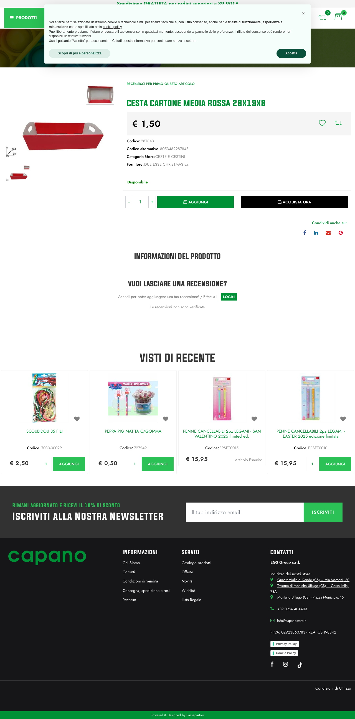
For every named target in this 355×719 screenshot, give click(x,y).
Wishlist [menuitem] (188, 590)
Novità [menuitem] (187, 581)
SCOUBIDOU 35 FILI (44, 431)
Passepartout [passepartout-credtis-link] (195, 715)
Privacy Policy (286, 643)
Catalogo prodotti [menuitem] (196, 563)
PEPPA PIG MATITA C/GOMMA (133, 431)
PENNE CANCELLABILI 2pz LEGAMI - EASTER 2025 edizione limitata (311, 434)
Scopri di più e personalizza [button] (80, 53)
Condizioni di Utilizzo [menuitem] (333, 688)
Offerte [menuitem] (187, 572)
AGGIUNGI (69, 464)
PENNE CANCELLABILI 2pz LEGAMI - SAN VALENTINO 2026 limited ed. (222, 434)
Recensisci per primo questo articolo (161, 83)
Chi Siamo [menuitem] (131, 563)
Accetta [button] (291, 53)
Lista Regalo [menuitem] (191, 599)
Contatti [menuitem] (129, 572)
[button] (59, 120)
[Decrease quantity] (128, 202)
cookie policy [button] (112, 27)
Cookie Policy (286, 653)
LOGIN (229, 296)
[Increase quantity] (152, 202)
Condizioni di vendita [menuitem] (140, 581)
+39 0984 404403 (292, 609)
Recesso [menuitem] (129, 599)
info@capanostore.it (291, 620)
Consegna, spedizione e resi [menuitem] (146, 590)
